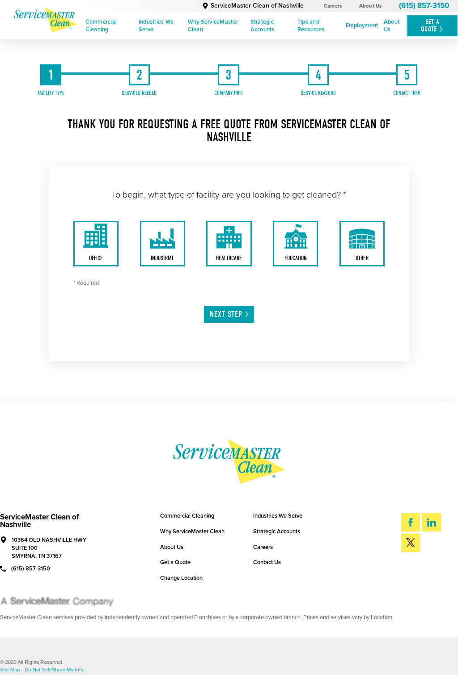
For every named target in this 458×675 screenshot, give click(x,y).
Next (230, 314)
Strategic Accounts (262, 25)
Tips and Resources (310, 25)
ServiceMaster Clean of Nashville (253, 5)
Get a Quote (175, 562)
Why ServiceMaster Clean (213, 25)
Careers (333, 6)
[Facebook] (410, 522)
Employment (362, 25)
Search (425, 568)
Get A (432, 25)
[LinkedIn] (431, 522)
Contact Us (267, 562)
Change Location (181, 578)
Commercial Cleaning (101, 25)
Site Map (10, 669)
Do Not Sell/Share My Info (54, 669)
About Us (370, 6)
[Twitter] (410, 543)
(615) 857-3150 (424, 5)
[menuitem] (109, 26)
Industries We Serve (156, 25)
